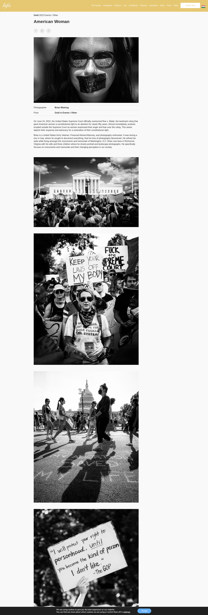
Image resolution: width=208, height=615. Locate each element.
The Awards (96, 5)
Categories (107, 5)
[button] (36, 31)
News (162, 5)
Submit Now (190, 5)
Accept (144, 611)
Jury (125, 5)
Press (169, 5)
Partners (143, 5)
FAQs (176, 5)
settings (126, 612)
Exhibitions (133, 5)
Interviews (153, 5)
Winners (117, 5)
